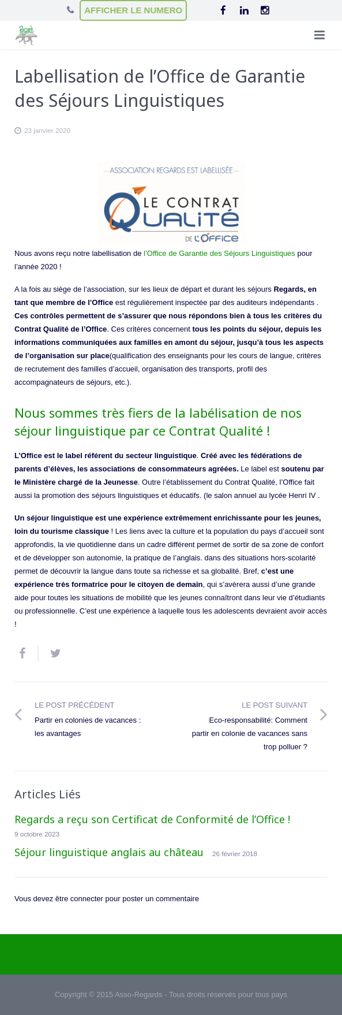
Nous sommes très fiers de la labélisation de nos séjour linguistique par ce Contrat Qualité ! (158, 421)
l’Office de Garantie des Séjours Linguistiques (219, 253)
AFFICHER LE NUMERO (133, 10)
